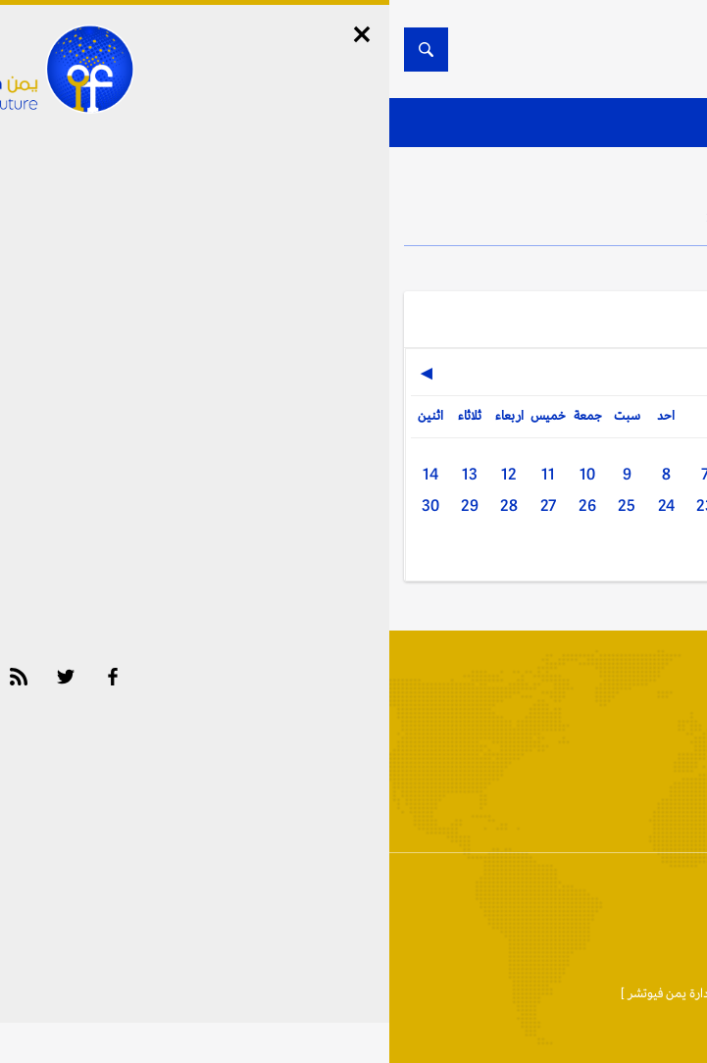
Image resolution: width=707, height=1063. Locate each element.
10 (198, 474)
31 (394, 548)
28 (119, 505)
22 (355, 505)
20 (433, 505)
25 (237, 505)
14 (41, 474)
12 (119, 474)
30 (41, 505)
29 (80, 505)
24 (277, 505)
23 (316, 505)
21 (394, 505)
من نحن (609, 902)
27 (159, 505)
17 (551, 505)
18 (512, 505)
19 (472, 505)
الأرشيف (520, 812)
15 (629, 505)
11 (159, 474)
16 (590, 505)
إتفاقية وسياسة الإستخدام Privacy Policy (459, 902)
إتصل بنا (671, 902)
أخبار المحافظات (627, 812)
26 (198, 505)
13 (80, 474)
